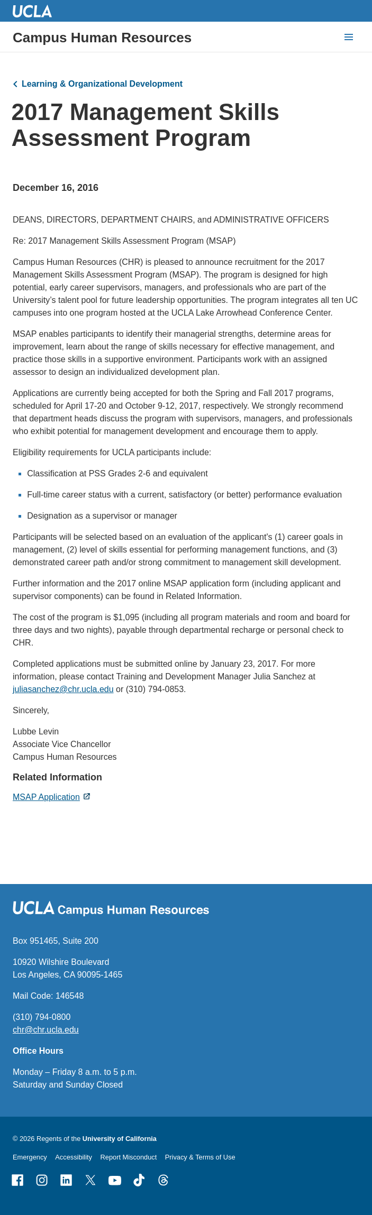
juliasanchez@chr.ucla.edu (63, 689)
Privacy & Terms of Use (200, 1157)
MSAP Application (46, 797)
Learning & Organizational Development (102, 83)
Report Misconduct (129, 1157)
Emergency (30, 1157)
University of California (120, 1139)
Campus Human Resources (102, 37)
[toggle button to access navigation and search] (348, 37)
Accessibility (73, 1157)
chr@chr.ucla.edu (46, 1029)
